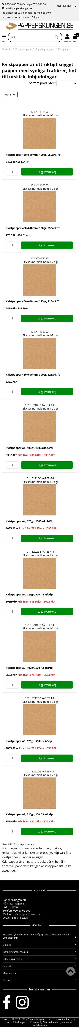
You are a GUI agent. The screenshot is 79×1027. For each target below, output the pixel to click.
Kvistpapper (64, 49)
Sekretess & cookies (39, 959)
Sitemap (39, 980)
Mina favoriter (39, 973)
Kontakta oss (39, 966)
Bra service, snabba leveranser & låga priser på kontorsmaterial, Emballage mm (39, 936)
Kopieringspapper (44, 49)
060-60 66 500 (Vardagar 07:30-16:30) (24, 4)
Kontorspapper (23, 49)
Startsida (6, 49)
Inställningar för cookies (39, 952)
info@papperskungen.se (17, 8)
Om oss (39, 944)
